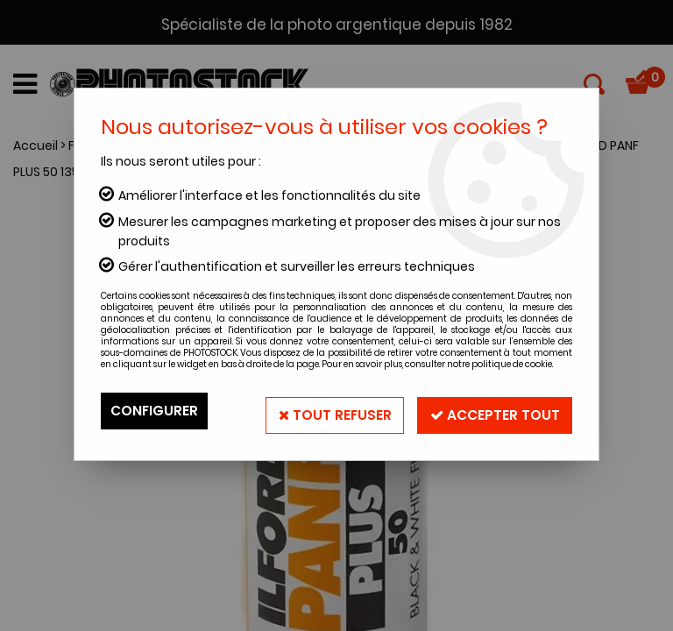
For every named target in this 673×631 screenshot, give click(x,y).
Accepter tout (492, 411)
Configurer (155, 411)
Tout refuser (327, 411)
